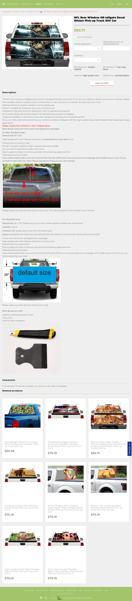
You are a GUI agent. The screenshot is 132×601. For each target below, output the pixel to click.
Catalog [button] (27, 4)
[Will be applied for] (87, 48)
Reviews (87, 590)
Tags (106, 590)
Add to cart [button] (102, 83)
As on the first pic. (83, 37)
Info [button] (59, 4)
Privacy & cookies (56, 590)
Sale (38, 4)
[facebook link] (41, 597)
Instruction (97, 590)
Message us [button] (129, 448)
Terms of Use (71, 590)
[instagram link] (46, 597)
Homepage (12, 4)
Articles (48, 4)
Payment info (41, 590)
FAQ (80, 590)
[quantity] (87, 60)
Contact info (29, 590)
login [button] (36, 386)
